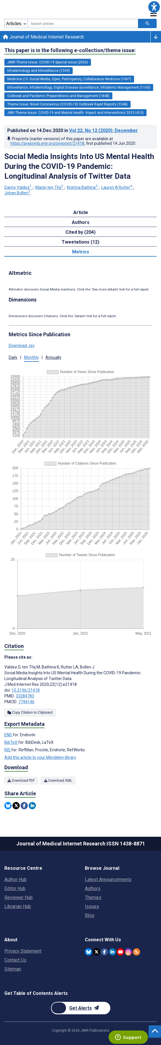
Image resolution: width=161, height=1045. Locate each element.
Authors (92, 888)
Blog (89, 915)
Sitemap (12, 969)
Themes (93, 897)
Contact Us (15, 960)
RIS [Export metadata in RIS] (7, 750)
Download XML (58, 781)
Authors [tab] (80, 222)
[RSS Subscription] (136, 952)
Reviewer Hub (18, 897)
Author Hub (15, 879)
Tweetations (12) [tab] (80, 242)
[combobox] (83, 23)
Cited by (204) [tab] (80, 232)
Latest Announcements (108, 879)
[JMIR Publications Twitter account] (96, 952)
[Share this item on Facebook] (24, 805)
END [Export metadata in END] (8, 734)
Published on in (72, 130)
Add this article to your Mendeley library (40, 757)
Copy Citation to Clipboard (30, 712)
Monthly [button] (31, 357)
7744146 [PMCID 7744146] (26, 701)
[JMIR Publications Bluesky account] (88, 952)
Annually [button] (53, 357)
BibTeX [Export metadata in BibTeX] (11, 742)
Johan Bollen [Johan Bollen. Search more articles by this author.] (17, 193)
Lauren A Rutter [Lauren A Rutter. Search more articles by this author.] (117, 187)
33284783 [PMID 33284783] (25, 696)
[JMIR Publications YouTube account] (120, 952)
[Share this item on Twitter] (16, 805)
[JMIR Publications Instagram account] (128, 952)
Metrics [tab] (80, 252)
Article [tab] (80, 212)
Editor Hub (14, 888)
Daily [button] (13, 357)
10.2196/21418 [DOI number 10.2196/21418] (26, 690)
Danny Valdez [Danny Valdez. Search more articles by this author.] (18, 187)
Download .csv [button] (22, 345)
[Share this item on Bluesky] (8, 805)
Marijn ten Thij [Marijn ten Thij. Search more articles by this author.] (49, 187)
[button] (154, 7)
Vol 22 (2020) (103, 130)
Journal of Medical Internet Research (43, 37)
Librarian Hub (17, 906)
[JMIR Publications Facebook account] (104, 952)
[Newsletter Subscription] (80, 1008)
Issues (92, 906)
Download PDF (21, 781)
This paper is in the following (70, 50)
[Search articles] (147, 23)
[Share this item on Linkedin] (32, 805)
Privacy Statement (22, 951)
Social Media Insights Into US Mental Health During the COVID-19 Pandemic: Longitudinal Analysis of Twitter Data (79, 166)
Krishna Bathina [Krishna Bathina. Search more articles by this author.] (82, 187)
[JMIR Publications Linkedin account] (112, 952)
